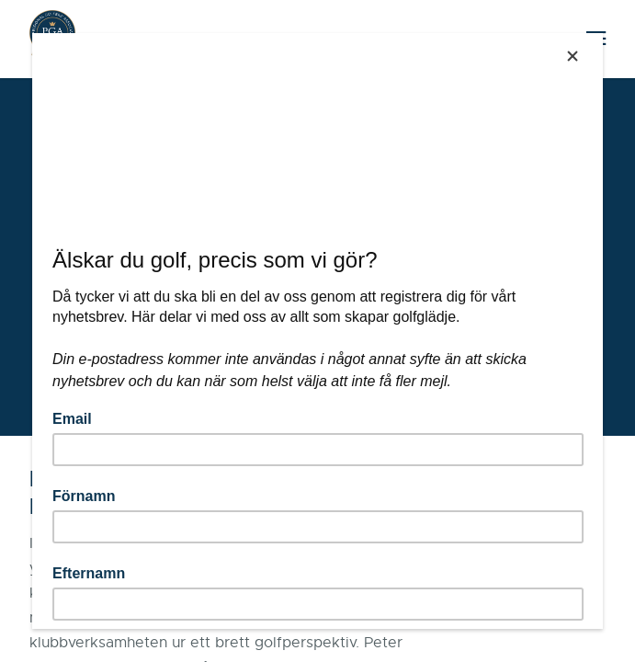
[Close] (572, 56)
